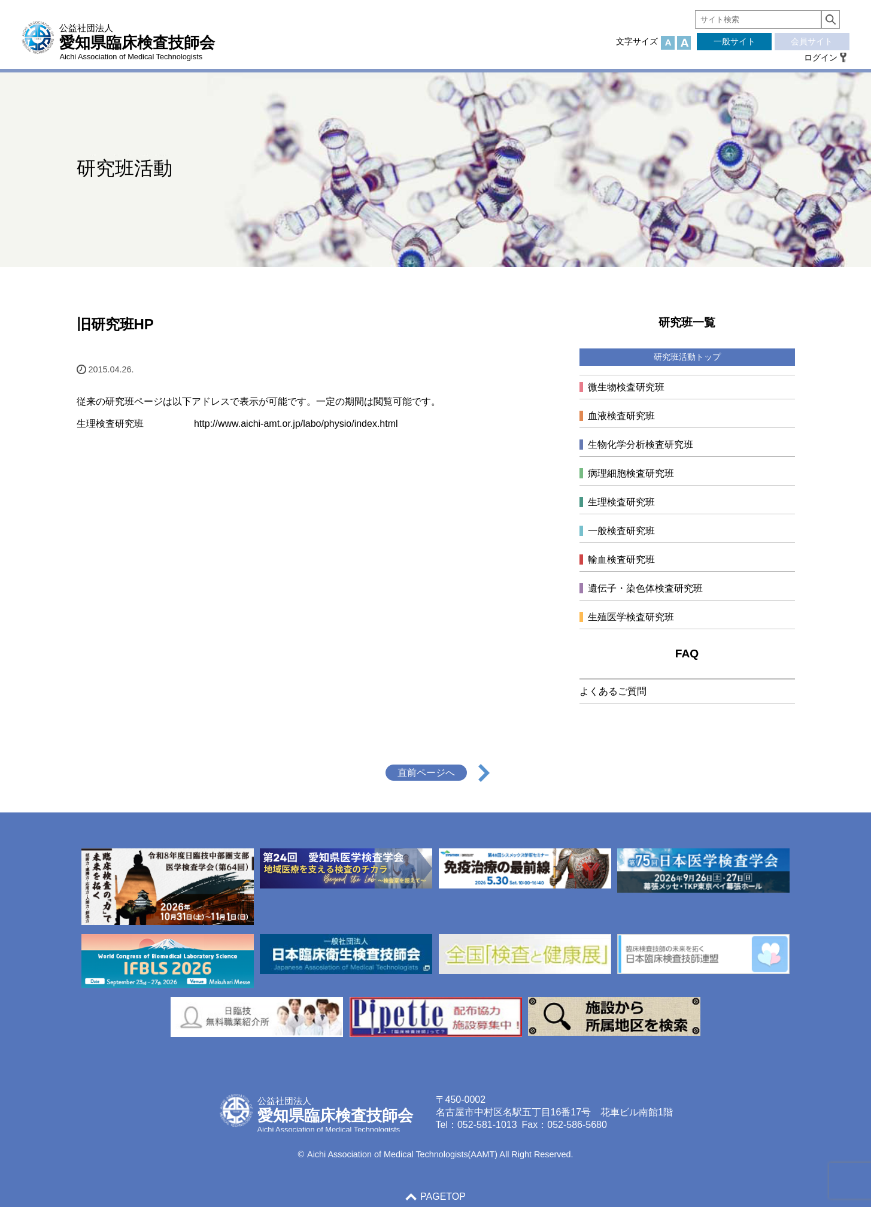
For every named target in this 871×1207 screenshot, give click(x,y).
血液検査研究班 (621, 416)
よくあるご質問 (613, 691)
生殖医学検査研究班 (631, 617)
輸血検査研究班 (621, 559)
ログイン (820, 57)
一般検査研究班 (621, 531)
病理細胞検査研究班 (631, 473)
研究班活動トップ (687, 357)
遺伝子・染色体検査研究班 (645, 588)
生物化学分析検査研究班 (640, 444)
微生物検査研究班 (626, 387)
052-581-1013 (487, 1125)
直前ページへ (426, 773)
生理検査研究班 (621, 502)
